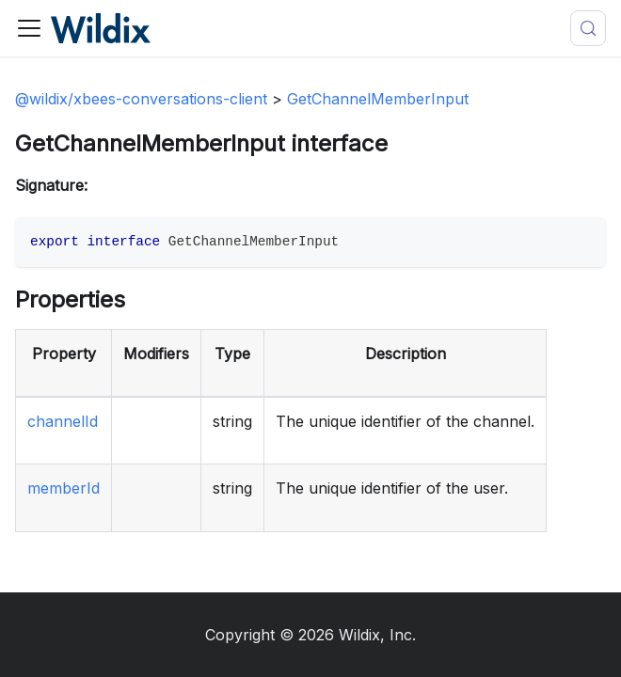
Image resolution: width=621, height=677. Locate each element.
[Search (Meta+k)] (588, 28)
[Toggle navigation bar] (29, 28)
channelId (62, 421)
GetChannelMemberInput (378, 98)
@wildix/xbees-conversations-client (141, 98)
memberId (63, 488)
